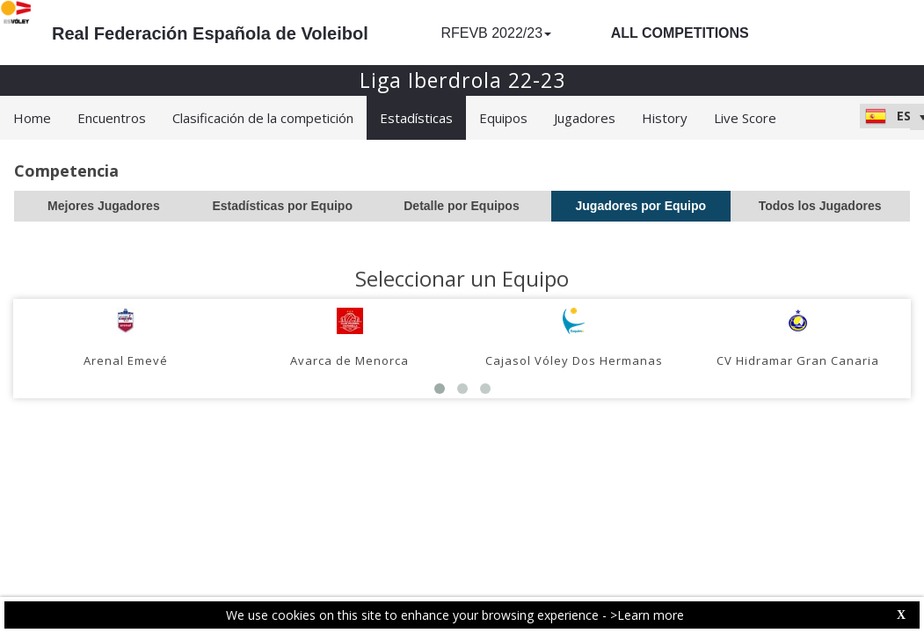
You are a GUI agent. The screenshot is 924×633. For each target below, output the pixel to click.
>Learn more (647, 615)
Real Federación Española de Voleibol (210, 33)
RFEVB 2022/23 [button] (495, 32)
